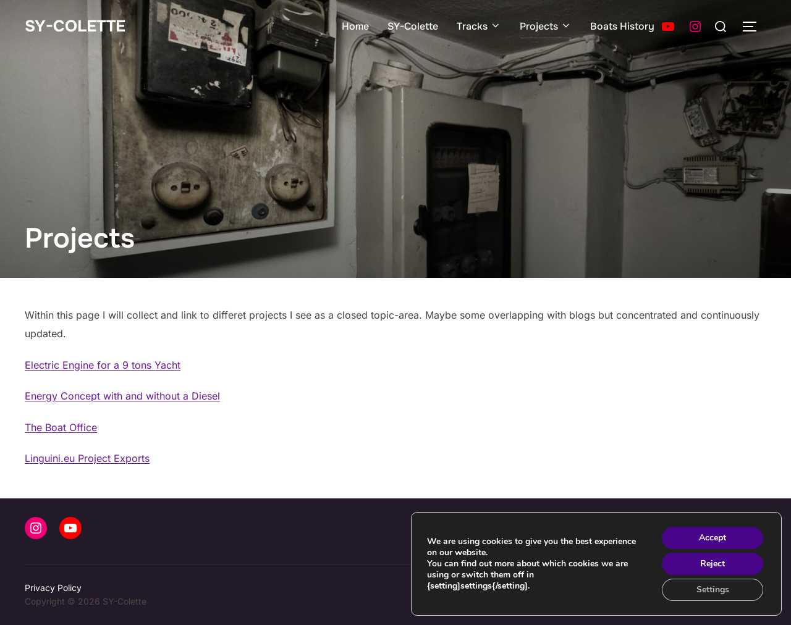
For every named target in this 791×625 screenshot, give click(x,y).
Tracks (479, 26)
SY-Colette (75, 26)
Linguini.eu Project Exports (87, 458)
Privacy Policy (53, 587)
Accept (712, 537)
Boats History (622, 26)
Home (355, 26)
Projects (546, 26)
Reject (712, 563)
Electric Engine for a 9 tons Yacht (102, 365)
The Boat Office (61, 427)
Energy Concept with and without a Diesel (122, 396)
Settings (712, 589)
